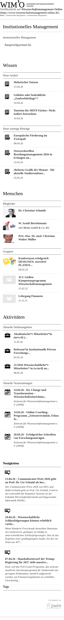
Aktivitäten (14, 317)
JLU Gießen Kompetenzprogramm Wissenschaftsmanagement (35, 281)
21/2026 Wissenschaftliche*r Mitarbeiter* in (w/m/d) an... (31, 366)
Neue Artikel (10, 75)
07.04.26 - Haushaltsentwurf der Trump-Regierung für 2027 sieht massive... (30, 560)
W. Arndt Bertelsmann (32, 223)
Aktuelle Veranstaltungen (17, 383)
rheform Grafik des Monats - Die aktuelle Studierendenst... (34, 171)
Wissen (10, 65)
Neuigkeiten (11, 463)
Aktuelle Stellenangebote (17, 327)
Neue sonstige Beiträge (16, 128)
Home (2, 15)
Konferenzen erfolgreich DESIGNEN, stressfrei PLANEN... (33, 262)
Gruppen (8, 251)
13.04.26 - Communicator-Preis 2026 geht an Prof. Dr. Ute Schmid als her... (30, 480)
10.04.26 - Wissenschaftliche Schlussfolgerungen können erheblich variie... (28, 521)
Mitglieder (9, 203)
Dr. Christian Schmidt (32, 210)
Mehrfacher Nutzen (26, 82)
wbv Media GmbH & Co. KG (33, 227)
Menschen (13, 193)
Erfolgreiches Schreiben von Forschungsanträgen (35, 436)
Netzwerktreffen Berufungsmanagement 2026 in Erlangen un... (33, 154)
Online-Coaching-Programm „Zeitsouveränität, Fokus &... (36, 416)
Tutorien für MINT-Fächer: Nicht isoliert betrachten (34, 112)
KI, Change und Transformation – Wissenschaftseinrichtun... (30, 393)
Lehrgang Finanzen (30, 296)
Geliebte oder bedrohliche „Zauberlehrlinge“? (30, 96)
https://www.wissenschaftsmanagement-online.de (29, 12)
